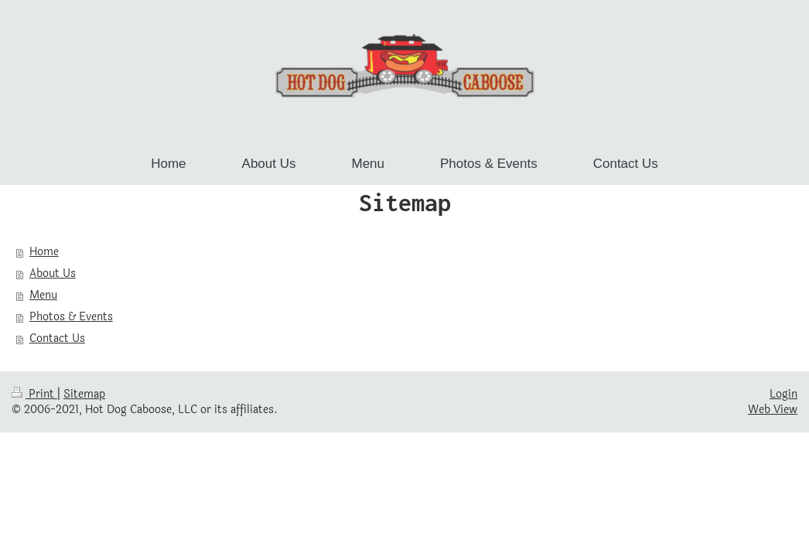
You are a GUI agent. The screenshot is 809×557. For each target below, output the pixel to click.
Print (34, 394)
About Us (52, 273)
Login (783, 394)
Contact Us (57, 338)
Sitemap (84, 394)
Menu (43, 295)
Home (44, 252)
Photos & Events (71, 317)
